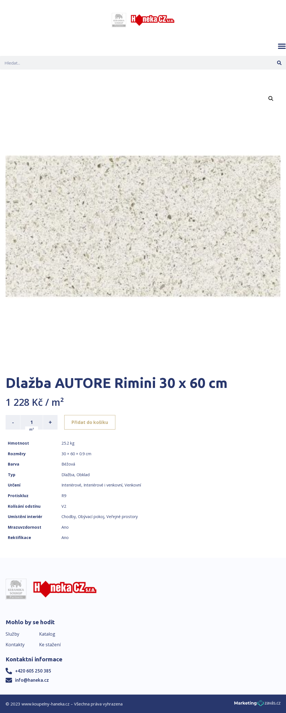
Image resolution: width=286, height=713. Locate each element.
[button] (282, 46)
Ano (65, 527)
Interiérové (71, 485)
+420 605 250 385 (33, 670)
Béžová (68, 464)
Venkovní (133, 485)
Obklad (83, 474)
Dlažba (67, 474)
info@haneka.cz (32, 680)
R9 (63, 495)
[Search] (279, 63)
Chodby (68, 516)
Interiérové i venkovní (103, 485)
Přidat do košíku (90, 422)
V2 (63, 506)
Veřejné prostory (122, 516)
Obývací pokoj (91, 516)
